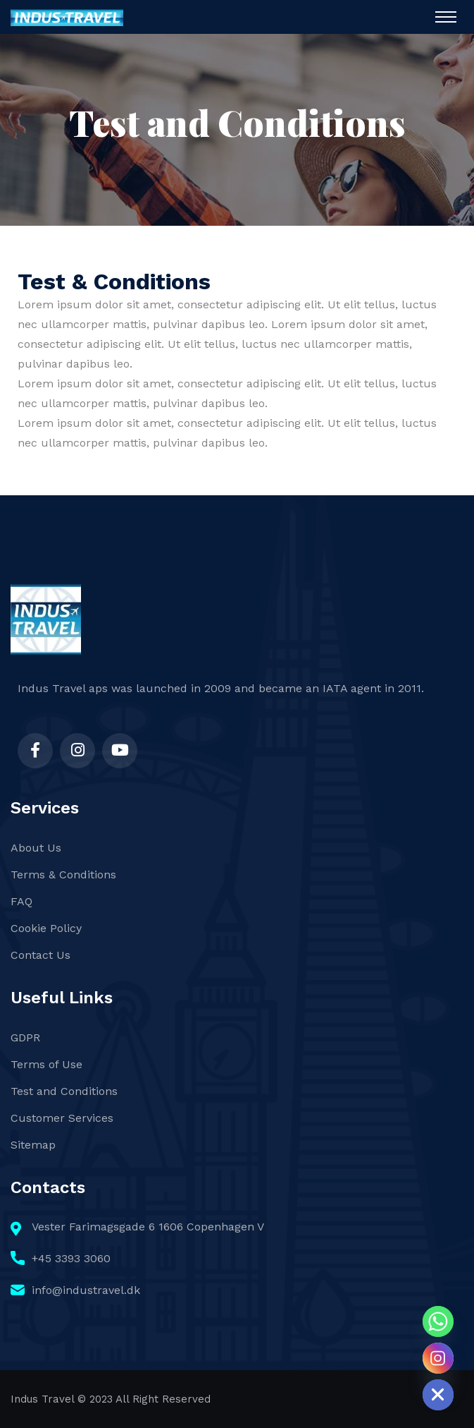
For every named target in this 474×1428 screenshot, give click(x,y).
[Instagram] (438, 1358)
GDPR (25, 1037)
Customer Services (62, 1118)
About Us (36, 847)
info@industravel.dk (86, 1290)
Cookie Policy (46, 928)
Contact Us (40, 955)
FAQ (21, 901)
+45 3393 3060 (71, 1258)
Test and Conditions (64, 1091)
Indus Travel (42, 1399)
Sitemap (33, 1144)
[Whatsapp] (438, 1321)
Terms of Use (46, 1064)
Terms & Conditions (63, 874)
